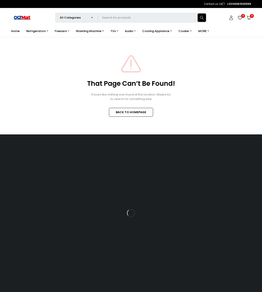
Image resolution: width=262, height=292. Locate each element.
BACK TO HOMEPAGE (131, 112)
